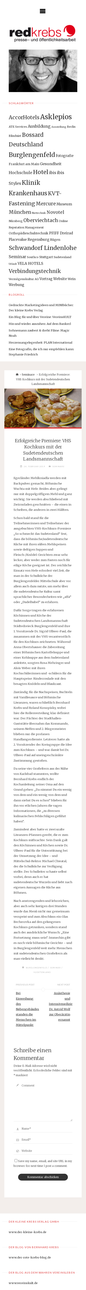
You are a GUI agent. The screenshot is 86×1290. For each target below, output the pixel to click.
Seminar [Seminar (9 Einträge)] (17, 256)
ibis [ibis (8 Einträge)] (52, 172)
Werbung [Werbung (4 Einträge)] (16, 285)
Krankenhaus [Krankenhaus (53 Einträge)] (28, 193)
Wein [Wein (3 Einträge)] (72, 279)
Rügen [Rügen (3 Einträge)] (55, 240)
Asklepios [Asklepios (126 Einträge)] (56, 117)
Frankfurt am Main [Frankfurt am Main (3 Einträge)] (24, 164)
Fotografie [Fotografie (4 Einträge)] (65, 156)
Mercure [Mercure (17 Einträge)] (46, 204)
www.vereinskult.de (23, 1283)
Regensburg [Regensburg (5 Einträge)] (38, 239)
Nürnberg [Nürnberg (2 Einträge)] (16, 221)
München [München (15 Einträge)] (20, 212)
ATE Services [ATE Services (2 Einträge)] (18, 126)
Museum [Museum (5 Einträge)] (64, 204)
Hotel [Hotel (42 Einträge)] (40, 172)
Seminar (55, 968)
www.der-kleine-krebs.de (27, 1232)
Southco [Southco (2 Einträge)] (33, 257)
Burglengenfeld (36, 968)
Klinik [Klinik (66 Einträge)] (31, 182)
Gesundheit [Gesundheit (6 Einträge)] (50, 164)
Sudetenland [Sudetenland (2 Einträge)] (62, 257)
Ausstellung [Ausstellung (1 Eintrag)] (58, 126)
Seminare (28, 374)
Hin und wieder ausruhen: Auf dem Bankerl (40, 324)
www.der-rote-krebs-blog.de (30, 1257)
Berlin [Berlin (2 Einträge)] (71, 126)
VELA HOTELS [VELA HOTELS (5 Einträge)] (30, 263)
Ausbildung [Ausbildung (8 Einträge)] (39, 126)
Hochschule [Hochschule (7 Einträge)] (20, 172)
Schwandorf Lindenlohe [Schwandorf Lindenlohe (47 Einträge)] (43, 248)
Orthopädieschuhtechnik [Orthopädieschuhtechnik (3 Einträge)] (28, 233)
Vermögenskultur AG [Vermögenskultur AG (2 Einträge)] (24, 279)
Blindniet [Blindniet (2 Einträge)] (15, 136)
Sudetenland (42, 972)
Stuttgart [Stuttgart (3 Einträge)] (46, 257)
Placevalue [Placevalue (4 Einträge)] (18, 239)
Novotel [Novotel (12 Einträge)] (55, 212)
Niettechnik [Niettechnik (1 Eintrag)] (39, 213)
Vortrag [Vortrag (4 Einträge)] (46, 279)
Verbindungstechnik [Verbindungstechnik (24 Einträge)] (35, 271)
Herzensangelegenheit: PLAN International (40, 342)
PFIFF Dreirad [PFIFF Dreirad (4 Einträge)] (61, 233)
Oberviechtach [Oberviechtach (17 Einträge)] (40, 220)
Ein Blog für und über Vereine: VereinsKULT (40, 317)
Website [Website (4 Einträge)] (60, 279)
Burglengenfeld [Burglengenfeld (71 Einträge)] (32, 155)
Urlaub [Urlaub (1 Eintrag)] (13, 263)
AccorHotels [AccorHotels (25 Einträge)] (24, 117)
